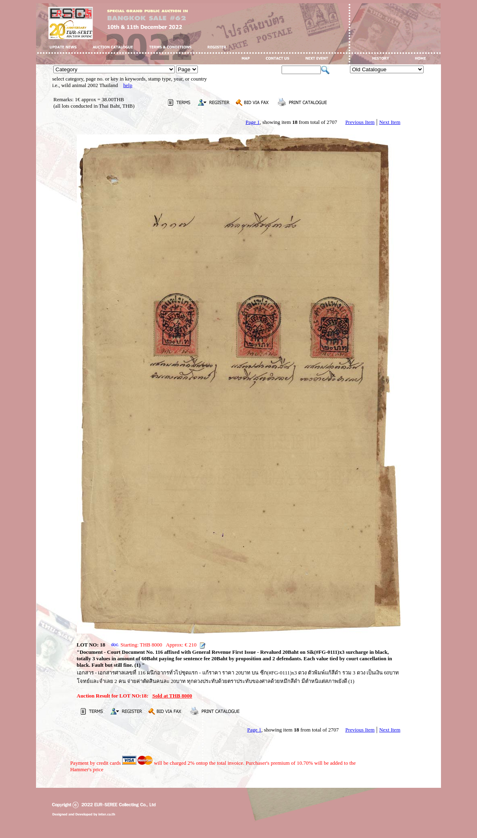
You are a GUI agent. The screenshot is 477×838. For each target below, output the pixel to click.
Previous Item (360, 122)
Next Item (389, 122)
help (127, 85)
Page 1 (253, 122)
